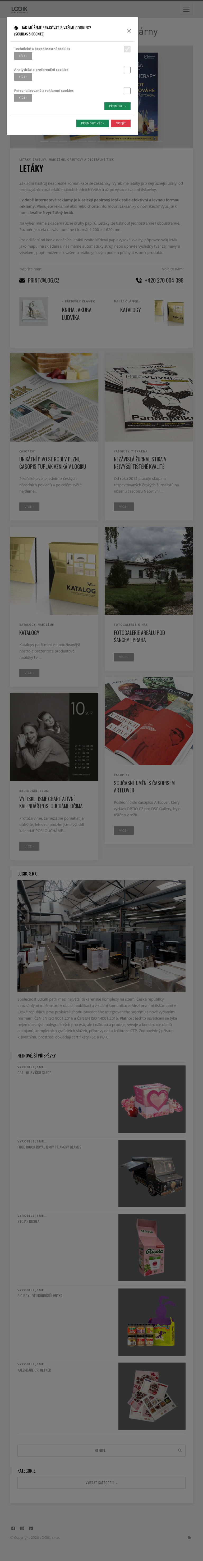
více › (23, 56)
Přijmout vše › (92, 123)
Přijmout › (117, 106)
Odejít (121, 123)
